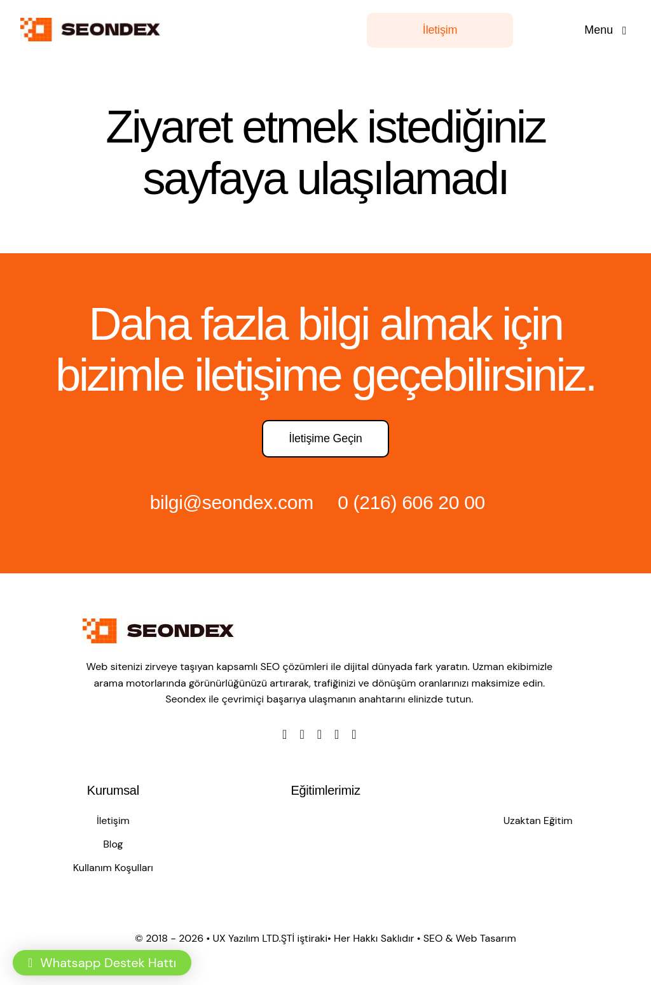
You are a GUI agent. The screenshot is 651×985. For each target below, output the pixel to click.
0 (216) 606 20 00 (411, 502)
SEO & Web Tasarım (469, 938)
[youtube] (336, 734)
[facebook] (284, 734)
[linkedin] (354, 734)
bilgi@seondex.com (231, 502)
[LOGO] (93, 24)
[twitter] (301, 734)
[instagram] (319, 734)
